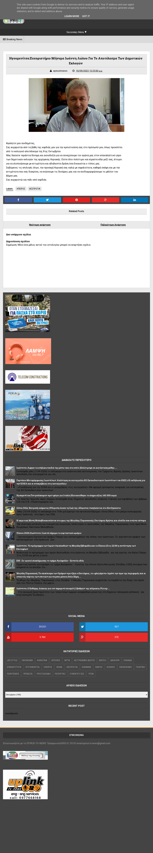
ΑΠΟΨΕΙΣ (55, 660)
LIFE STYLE (12, 660)
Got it (86, 16)
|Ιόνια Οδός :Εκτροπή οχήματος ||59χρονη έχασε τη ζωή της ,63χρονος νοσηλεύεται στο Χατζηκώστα (68, 508)
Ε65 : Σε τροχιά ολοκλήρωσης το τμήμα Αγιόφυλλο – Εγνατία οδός (50, 560)
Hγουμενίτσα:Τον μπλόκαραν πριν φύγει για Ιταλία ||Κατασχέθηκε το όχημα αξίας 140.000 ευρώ (66, 495)
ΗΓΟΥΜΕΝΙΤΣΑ (33, 667)
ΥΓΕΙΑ (91, 674)
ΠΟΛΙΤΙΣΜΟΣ (13, 674)
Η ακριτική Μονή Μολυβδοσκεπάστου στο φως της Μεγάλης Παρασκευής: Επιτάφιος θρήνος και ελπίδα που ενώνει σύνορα (81, 520)
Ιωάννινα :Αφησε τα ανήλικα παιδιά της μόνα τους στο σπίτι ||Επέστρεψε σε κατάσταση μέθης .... (66, 467)
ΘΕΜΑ (59, 667)
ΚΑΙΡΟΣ (98, 667)
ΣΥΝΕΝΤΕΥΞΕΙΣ (77, 674)
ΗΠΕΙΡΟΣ (21, 189)
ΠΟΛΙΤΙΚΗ (140, 667)
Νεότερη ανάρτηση (40, 224)
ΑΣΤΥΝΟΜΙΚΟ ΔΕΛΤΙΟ (84, 660)
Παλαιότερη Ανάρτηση (113, 224)
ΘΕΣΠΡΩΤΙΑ (34, 189)
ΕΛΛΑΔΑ (128, 660)
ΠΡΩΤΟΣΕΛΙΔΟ (44, 674)
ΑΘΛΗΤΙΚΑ (42, 660)
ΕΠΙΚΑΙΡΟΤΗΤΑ (14, 667)
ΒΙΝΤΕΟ (102, 660)
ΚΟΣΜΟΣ (111, 667)
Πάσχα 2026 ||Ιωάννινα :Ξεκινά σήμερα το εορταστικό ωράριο (48, 533)
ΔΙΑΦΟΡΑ (115, 660)
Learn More (71, 16)
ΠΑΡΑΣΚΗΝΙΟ (125, 667)
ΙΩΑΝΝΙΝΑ (86, 667)
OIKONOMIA (27, 660)
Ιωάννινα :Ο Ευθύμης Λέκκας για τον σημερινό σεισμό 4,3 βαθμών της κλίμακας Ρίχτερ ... (63, 588)
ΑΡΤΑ (67, 660)
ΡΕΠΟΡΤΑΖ (60, 674)
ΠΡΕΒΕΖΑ (28, 674)
